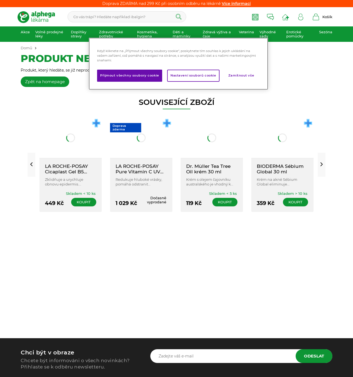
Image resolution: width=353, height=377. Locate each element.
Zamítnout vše (241, 75)
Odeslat (314, 356)
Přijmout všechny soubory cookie (129, 75)
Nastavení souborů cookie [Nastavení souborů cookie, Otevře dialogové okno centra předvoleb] (193, 75)
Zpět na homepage (45, 81)
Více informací (236, 3)
